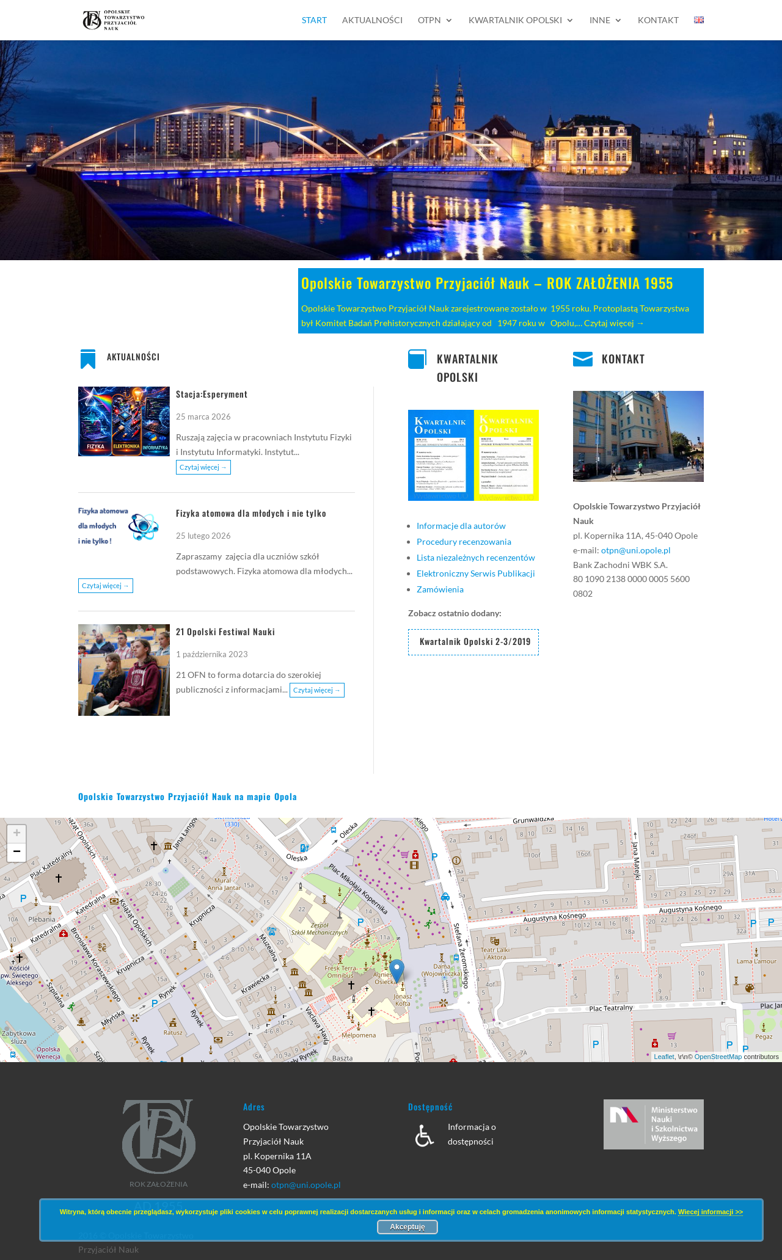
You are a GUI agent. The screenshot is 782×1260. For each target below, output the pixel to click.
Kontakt (658, 20)
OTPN (429, 20)
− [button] (17, 852)
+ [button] (17, 834)
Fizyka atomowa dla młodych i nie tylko (251, 512)
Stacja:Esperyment (212, 393)
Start (314, 20)
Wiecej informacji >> (710, 1211)
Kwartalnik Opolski (515, 20)
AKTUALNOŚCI (133, 356)
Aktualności (372, 20)
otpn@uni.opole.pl (636, 550)
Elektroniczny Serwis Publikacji (476, 573)
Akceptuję (407, 1227)
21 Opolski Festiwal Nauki (225, 631)
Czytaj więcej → (614, 323)
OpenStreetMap (718, 1056)
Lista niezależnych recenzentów (476, 557)
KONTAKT (623, 358)
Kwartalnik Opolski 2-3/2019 (475, 641)
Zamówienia (440, 589)
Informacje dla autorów (461, 525)
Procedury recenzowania (464, 541)
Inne (600, 20)
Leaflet (664, 1056)
